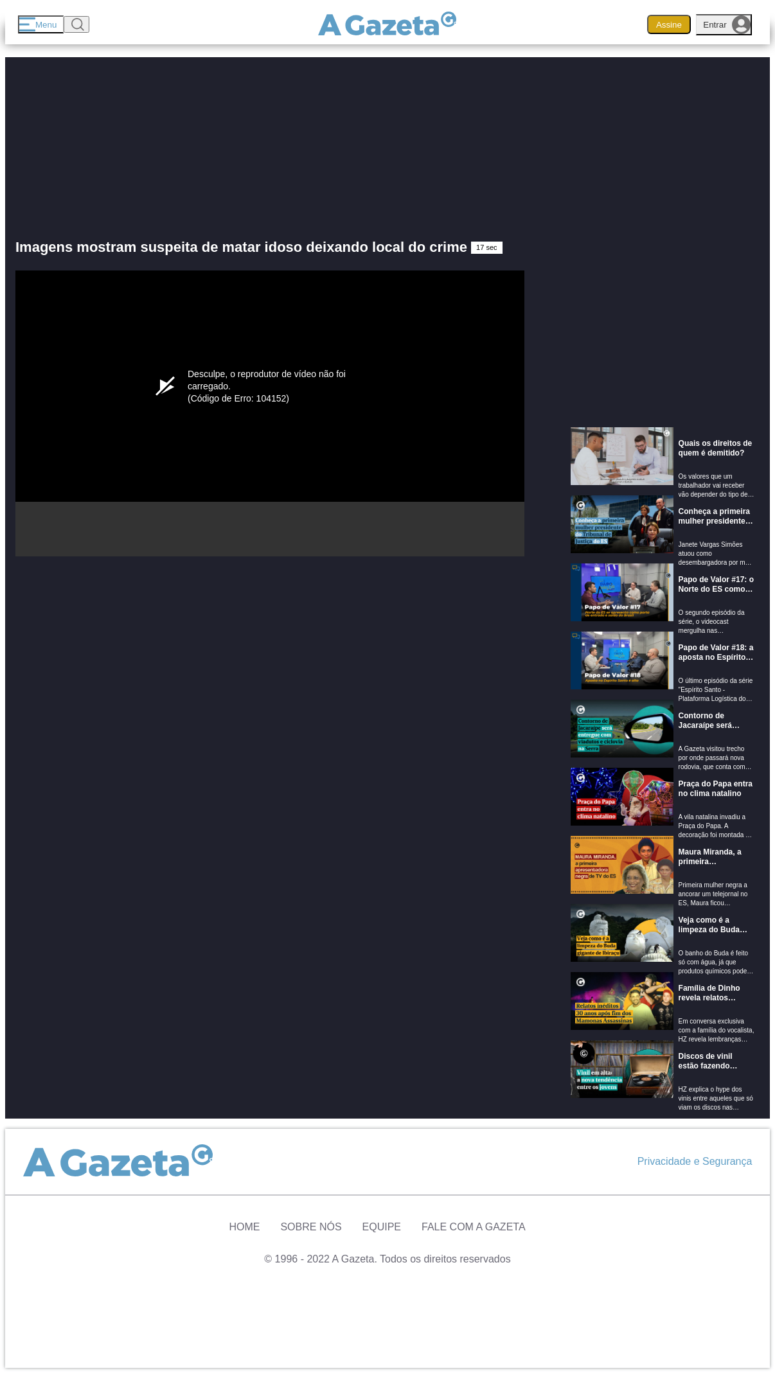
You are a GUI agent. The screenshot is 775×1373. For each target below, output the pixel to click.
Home (244, 1226)
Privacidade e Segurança (695, 1161)
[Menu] (41, 24)
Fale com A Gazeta (474, 1226)
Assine (669, 25)
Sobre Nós (310, 1226)
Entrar (727, 24)
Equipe (381, 1226)
